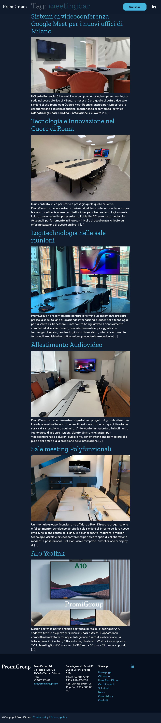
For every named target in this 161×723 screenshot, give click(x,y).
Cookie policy (40, 717)
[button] (52, 5)
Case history (105, 696)
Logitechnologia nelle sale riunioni (68, 236)
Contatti (103, 700)
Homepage (104, 672)
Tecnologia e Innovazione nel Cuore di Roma (73, 124)
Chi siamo (104, 676)
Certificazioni (106, 684)
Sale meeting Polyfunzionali (71, 449)
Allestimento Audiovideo (66, 345)
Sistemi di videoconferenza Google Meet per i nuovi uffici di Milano (77, 23)
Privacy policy (59, 717)
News (101, 692)
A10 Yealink (48, 553)
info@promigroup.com (46, 683)
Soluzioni (103, 688)
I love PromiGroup (108, 680)
